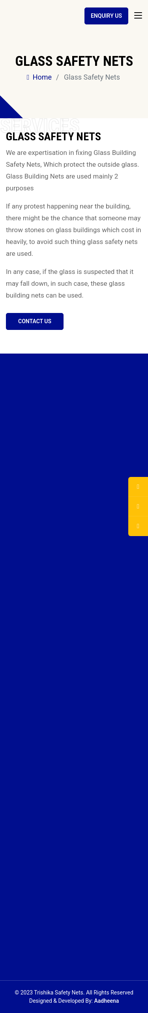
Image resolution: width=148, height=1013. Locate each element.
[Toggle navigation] (138, 15)
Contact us (34, 321)
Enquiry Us (106, 16)
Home (39, 77)
